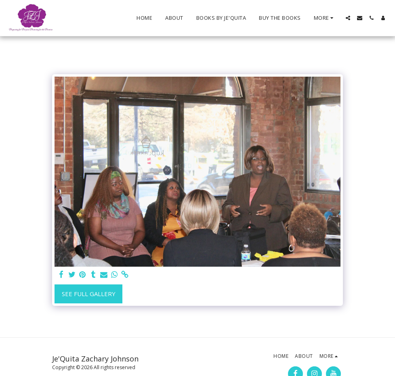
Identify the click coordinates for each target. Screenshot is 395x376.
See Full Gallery (89, 294)
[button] (347, 18)
